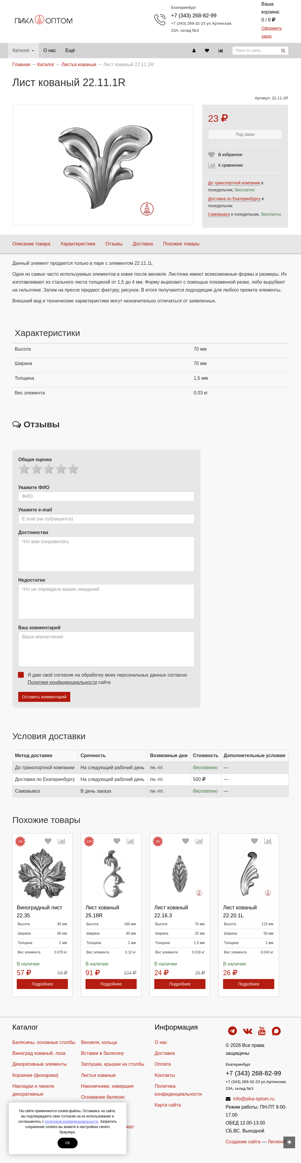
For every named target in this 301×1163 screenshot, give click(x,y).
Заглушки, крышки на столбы (113, 1064)
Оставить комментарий (44, 697)
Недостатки (31, 580)
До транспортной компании (234, 182)
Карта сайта (168, 1104)
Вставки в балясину (102, 1053)
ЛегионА (277, 1141)
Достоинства (33, 532)
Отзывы (114, 243)
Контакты (165, 1075)
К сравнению (230, 165)
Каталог (23, 50)
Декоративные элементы (39, 1064)
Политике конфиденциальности (62, 682)
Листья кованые (98, 1075)
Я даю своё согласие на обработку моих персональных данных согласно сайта (104, 678)
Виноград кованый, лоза (39, 1053)
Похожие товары (181, 243)
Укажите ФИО (33, 487)
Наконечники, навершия (107, 1086)
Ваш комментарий (39, 627)
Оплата (163, 1064)
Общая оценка (35, 459)
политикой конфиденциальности (71, 1122)
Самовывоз (219, 214)
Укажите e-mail (35, 509)
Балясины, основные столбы (43, 1042)
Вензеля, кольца (99, 1042)
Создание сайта (243, 1141)
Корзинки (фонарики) (35, 1075)
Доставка (143, 243)
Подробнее (42, 984)
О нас (50, 50)
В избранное (230, 154)
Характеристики (78, 243)
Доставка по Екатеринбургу (234, 198)
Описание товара (31, 243)
